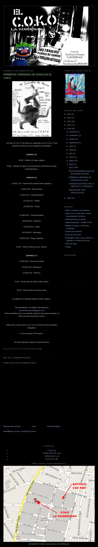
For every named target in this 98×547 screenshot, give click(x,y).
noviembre (73, 135)
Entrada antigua (53, 426)
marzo (72, 157)
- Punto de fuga (70, 244)
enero (71, 164)
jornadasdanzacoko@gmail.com (32, 310)
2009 (69, 198)
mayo (71, 150)
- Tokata (67, 247)
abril (71, 153)
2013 (69, 118)
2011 (69, 125)
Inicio (34, 426)
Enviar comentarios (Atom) (25, 431)
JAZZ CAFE (73, 167)
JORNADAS (50, 456)
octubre (72, 139)
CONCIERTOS (49, 453)
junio (71, 146)
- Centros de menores (73, 231)
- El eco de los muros (72, 235)
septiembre (74, 143)
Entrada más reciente (12, 426)
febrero (72, 161)
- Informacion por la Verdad (75, 219)
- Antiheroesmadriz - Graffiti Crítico (78, 222)
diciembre (73, 132)
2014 (69, 114)
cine (50, 450)
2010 (69, 129)
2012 (69, 121)
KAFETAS (50, 459)
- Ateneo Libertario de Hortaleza (77, 210)
